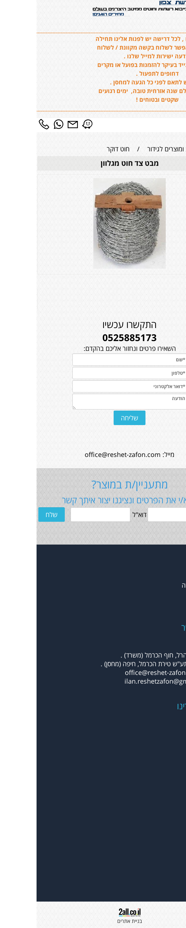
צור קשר (171, 602)
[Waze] (51, 124)
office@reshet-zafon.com (86, 454)
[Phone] (7, 124)
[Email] (36, 124)
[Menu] (179, 124)
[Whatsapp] (22, 124)
